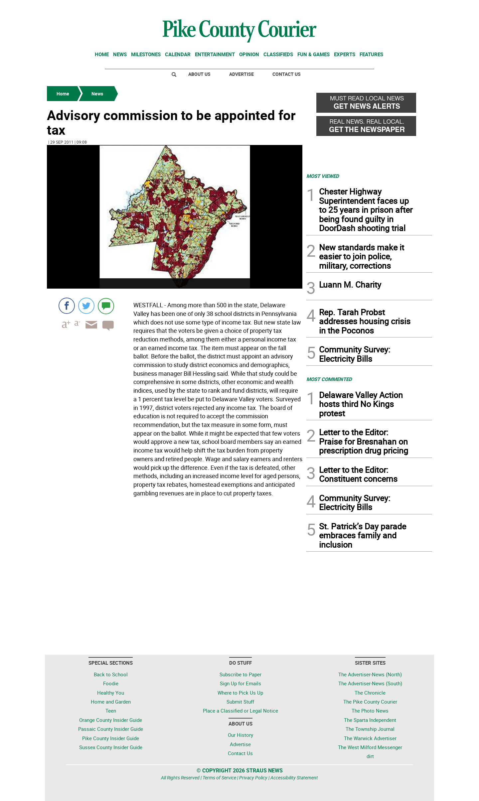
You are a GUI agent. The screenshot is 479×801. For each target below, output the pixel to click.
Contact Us (286, 74)
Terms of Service (219, 777)
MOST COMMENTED (329, 379)
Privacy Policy (253, 777)
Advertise (241, 74)
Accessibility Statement (294, 777)
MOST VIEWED (322, 176)
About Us (199, 74)
